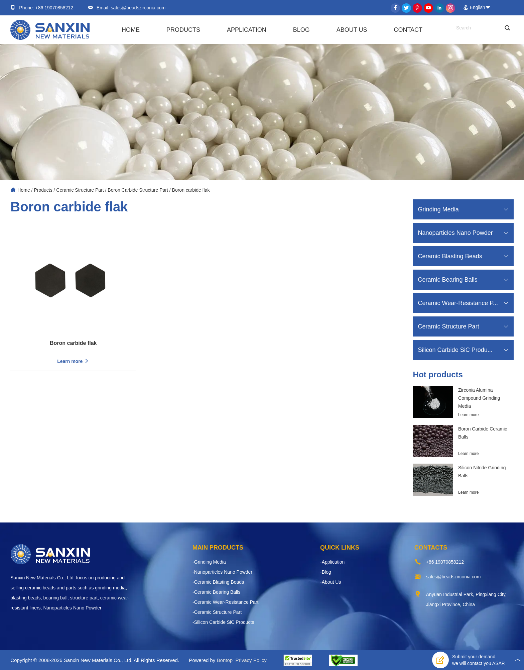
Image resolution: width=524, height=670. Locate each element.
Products (183, 29)
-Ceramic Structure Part (217, 612)
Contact (408, 29)
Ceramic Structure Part (80, 190)
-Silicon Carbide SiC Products (223, 622)
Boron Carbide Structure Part (138, 190)
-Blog (325, 572)
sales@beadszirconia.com (138, 7)
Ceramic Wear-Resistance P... (458, 303)
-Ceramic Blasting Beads (218, 582)
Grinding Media (438, 209)
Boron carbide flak (191, 190)
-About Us (330, 582)
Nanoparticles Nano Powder (455, 232)
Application (246, 29)
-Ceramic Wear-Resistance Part (225, 602)
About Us (352, 29)
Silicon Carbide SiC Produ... (455, 350)
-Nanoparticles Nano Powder (222, 572)
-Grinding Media (209, 562)
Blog (301, 29)
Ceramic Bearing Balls (448, 279)
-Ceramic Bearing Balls (216, 592)
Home (131, 29)
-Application (332, 562)
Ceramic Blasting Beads (450, 256)
